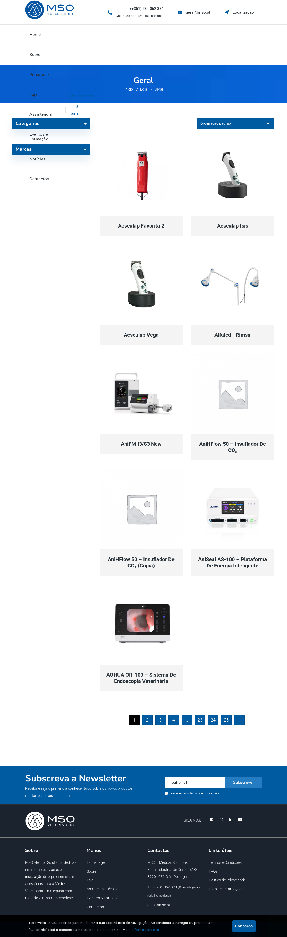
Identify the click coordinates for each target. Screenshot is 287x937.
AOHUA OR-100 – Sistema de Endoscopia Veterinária (141, 678)
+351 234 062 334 (162, 887)
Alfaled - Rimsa (232, 335)
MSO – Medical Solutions (167, 862)
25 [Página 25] (226, 720)
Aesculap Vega (141, 335)
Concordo (244, 926)
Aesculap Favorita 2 (141, 226)
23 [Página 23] (200, 720)
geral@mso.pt (158, 905)
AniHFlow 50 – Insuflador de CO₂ (232, 447)
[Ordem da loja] (235, 123)
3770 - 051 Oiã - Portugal (167, 877)
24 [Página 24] (213, 720)
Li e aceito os (194, 793)
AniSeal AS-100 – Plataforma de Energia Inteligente (232, 562)
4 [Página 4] (173, 720)
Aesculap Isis (232, 226)
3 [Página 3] (160, 720)
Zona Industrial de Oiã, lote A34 (172, 869)
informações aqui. (146, 930)
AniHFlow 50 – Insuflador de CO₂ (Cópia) (141, 562)
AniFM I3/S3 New (141, 444)
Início (128, 89)
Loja (143, 89)
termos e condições (204, 793)
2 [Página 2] (147, 720)
